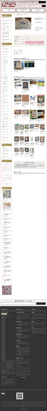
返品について (34, 44)
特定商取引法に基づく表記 (40, 44)
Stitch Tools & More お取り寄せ (40, 120)
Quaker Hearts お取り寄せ (16, 153)
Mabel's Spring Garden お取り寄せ (7, 262)
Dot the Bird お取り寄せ (37, 143)
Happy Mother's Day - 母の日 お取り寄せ (33, 103)
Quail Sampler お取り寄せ (16, 132)
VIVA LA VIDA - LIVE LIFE (17, 70)
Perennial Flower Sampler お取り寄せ (27, 143)
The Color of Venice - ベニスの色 (6, 199)
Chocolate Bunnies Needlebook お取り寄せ (21, 142)
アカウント (28, 2)
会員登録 (33, 2)
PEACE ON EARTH (6, 275)
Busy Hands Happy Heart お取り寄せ (27, 131)
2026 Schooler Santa (7, 238)
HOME (9, 10)
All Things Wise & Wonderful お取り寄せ (21, 132)
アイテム (42, 2)
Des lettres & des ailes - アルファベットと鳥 (5, 208)
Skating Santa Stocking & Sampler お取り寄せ (7, 257)
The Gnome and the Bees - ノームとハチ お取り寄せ (25, 116)
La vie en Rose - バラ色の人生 (7, 231)
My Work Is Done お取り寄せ (32, 143)
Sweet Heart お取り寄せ (32, 130)
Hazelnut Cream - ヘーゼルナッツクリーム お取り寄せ (17, 116)
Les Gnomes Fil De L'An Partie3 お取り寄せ (17, 103)
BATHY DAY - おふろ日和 (17, 87)
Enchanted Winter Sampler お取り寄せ (16, 143)
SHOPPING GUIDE (23, 10)
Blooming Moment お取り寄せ (33, 120)
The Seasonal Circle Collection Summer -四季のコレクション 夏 (7, 243)
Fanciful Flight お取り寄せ (25, 91)
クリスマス (18, 15)
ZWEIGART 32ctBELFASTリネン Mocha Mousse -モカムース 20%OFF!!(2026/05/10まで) (25, 103)
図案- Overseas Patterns (20, 14)
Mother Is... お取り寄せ (40, 106)
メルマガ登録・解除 (22, 2)
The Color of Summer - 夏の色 (40, 87)
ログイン (37, 2)
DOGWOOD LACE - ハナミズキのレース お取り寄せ (7, 223)
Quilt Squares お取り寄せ (21, 153)
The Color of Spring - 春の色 (9, 207)
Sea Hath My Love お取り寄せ (27, 154)
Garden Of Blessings (7, 235)
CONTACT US (38, 10)
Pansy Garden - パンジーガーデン (7, 248)
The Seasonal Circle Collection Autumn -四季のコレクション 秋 (7, 280)
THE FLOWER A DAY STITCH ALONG (7, 214)
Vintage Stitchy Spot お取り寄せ (37, 128)
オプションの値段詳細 (29, 44)
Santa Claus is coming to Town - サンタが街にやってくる (7, 271)
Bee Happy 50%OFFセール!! (33, 85)
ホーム (14, 14)
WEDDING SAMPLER (7, 227)
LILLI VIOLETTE (26, 14)
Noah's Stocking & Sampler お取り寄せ (32, 155)
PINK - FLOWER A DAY (7, 218)
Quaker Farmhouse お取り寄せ (42, 131)
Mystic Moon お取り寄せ (42, 144)
